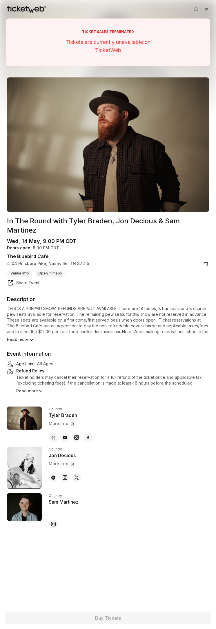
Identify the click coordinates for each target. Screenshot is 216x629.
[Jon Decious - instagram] (65, 477)
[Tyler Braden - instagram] (76, 437)
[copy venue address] (205, 264)
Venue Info (19, 273)
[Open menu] (206, 9)
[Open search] (196, 9)
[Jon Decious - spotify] (53, 477)
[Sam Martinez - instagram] (53, 524)
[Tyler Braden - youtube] (65, 437)
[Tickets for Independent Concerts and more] (26, 9)
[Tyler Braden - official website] (53, 437)
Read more (21, 340)
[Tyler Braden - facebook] (88, 437)
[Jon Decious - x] (76, 477)
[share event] (23, 283)
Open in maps (50, 273)
